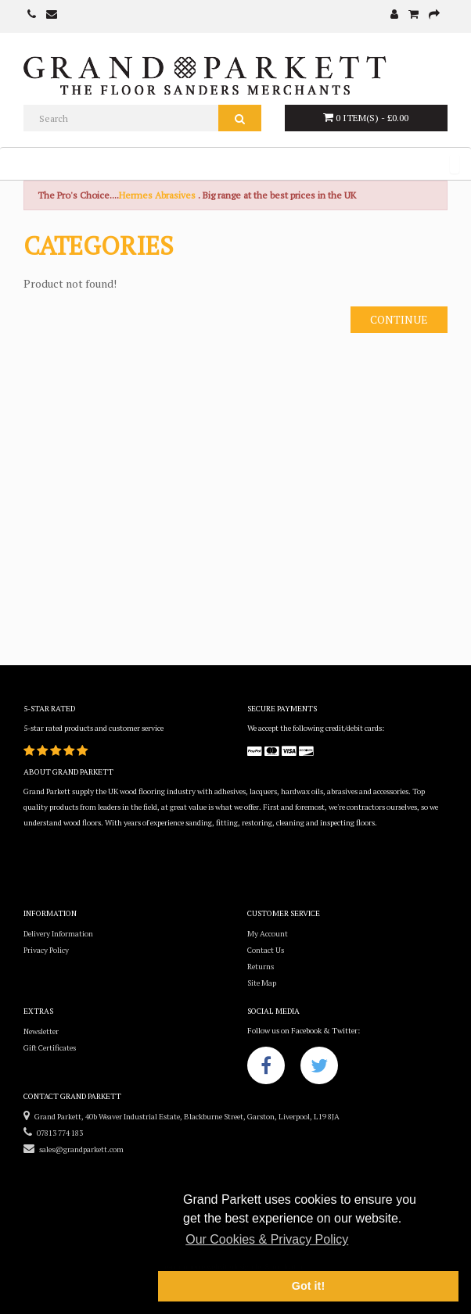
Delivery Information (58, 934)
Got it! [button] (308, 1286)
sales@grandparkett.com (73, 1149)
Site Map (261, 983)
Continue (399, 319)
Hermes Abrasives (157, 195)
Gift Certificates (49, 1048)
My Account (267, 934)
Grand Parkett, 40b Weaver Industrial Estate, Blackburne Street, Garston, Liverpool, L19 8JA (181, 1117)
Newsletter (41, 1031)
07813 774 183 (53, 1133)
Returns (260, 966)
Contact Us (265, 950)
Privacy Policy (46, 950)
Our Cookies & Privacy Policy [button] (266, 1239)
